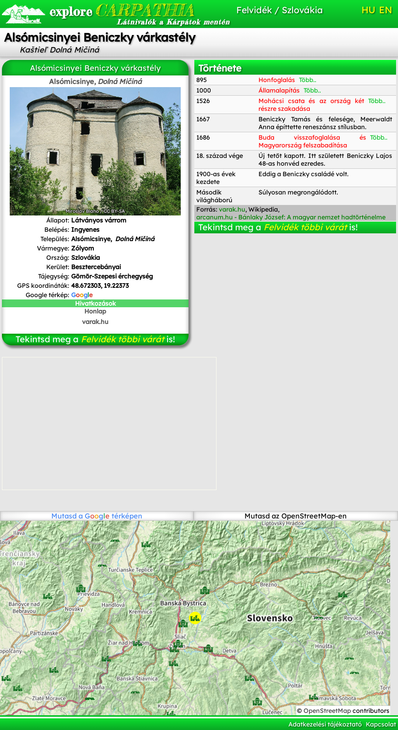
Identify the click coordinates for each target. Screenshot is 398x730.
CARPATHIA (109, 10)
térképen (113, 515)
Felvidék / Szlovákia (279, 10)
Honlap (95, 311)
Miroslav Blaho (82, 211)
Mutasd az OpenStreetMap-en (295, 515)
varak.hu (95, 322)
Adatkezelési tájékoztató (325, 724)
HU (368, 10)
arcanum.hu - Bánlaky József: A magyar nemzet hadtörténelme (291, 217)
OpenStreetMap (328, 710)
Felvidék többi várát (122, 339)
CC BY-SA (114, 211)
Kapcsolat (381, 724)
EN (385, 10)
